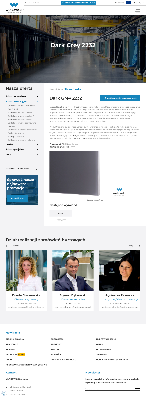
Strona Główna (56, 89)
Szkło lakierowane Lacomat (20, 119)
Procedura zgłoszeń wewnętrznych (27, 365)
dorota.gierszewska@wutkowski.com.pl (73, 307)
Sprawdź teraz (18, 198)
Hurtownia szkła (106, 339)
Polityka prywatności (63, 360)
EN (139, 2)
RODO (9, 360)
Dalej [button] (134, 246)
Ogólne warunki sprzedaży (112, 360)
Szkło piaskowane (16, 137)
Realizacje (12, 344)
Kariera (10, 349)
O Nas (99, 344)
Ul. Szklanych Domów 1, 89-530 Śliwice (18, 388)
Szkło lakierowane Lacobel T (21, 116)
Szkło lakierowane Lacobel (20, 113)
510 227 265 (30, 304)
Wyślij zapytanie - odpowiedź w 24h (120, 98)
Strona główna (15, 339)
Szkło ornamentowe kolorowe (21, 140)
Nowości (56, 354)
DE (143, 2)
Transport (102, 354)
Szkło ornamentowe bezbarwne (22, 130)
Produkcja (57, 339)
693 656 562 (77, 304)
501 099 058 (121, 304)
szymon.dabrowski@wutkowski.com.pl (120, 307)
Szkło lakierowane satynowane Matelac (22, 124)
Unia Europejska (123, 2)
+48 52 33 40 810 (32, 3)
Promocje (15, 354)
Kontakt (56, 349)
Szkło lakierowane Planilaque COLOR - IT (21, 107)
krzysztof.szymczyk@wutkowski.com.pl (26, 307)
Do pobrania (103, 349)
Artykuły (56, 344)
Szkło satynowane (16, 133)
